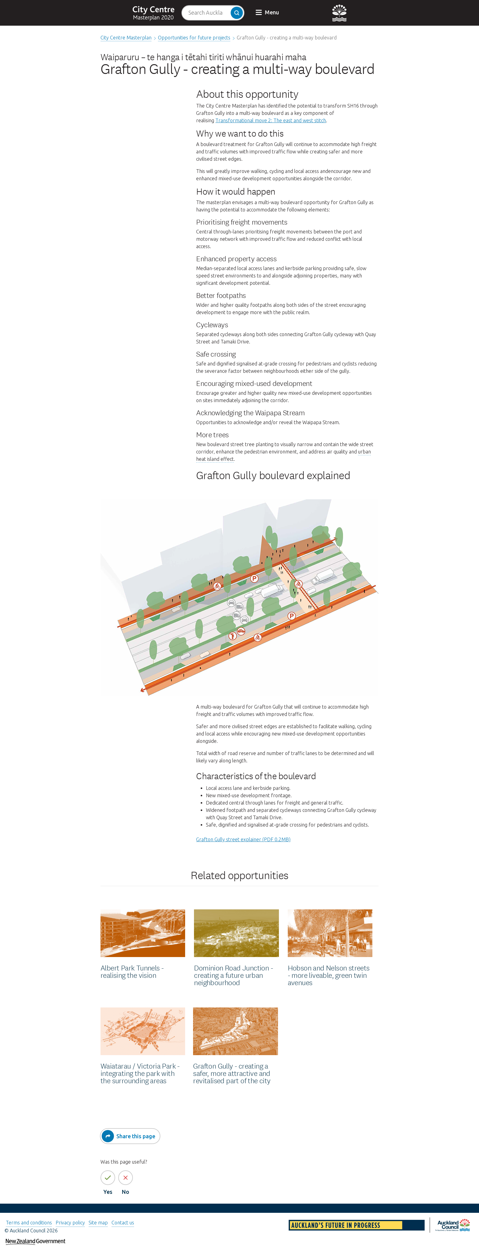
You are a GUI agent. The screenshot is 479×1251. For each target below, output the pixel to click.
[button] (268, 13)
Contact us (123, 1222)
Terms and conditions (29, 1222)
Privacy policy (70, 1222)
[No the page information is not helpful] (125, 1177)
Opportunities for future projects (194, 37)
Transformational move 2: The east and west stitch (270, 120)
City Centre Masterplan (126, 37)
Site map (98, 1222)
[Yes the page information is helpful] (108, 1177)
